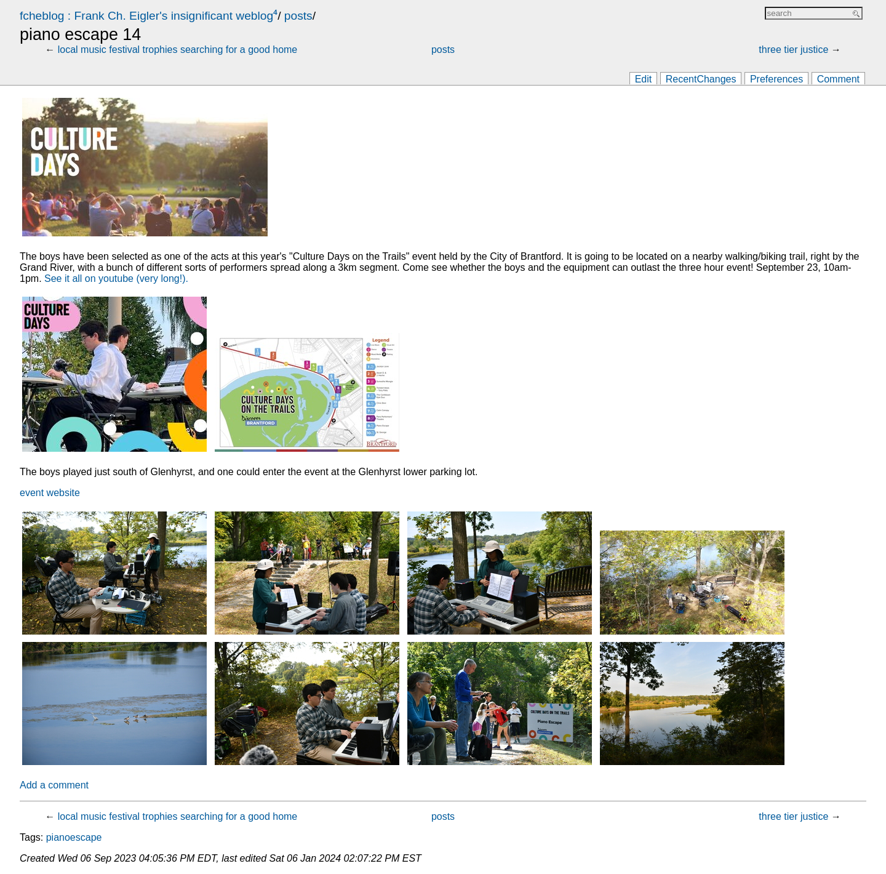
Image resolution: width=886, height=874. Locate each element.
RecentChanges (701, 79)
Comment (838, 79)
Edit (643, 79)
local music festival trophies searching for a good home (178, 49)
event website (50, 492)
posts (298, 15)
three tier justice (793, 49)
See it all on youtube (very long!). (116, 278)
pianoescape (74, 837)
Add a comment (54, 785)
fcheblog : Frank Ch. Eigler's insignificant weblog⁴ (148, 15)
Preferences (776, 79)
